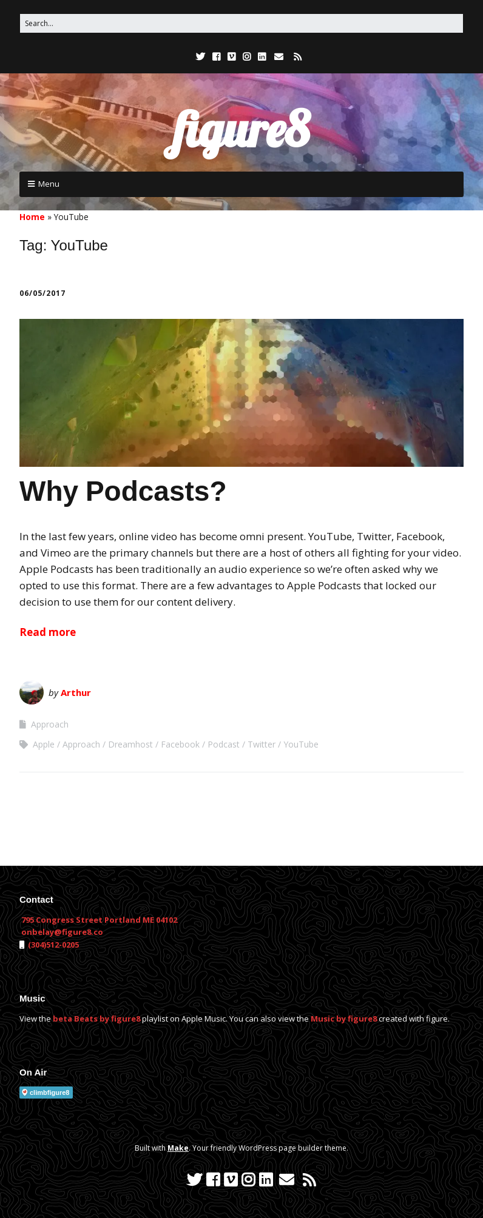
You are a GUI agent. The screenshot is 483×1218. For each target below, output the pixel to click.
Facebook (180, 744)
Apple (44, 744)
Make (178, 1148)
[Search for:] (241, 23)
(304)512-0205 (52, 944)
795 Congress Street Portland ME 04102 (99, 919)
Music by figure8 (344, 1018)
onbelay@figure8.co (62, 931)
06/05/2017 (42, 293)
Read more (47, 632)
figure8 (241, 129)
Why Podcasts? (123, 491)
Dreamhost (130, 744)
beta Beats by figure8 (96, 1018)
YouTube (301, 744)
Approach (50, 724)
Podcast (224, 744)
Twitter (261, 744)
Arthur (76, 692)
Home (32, 217)
